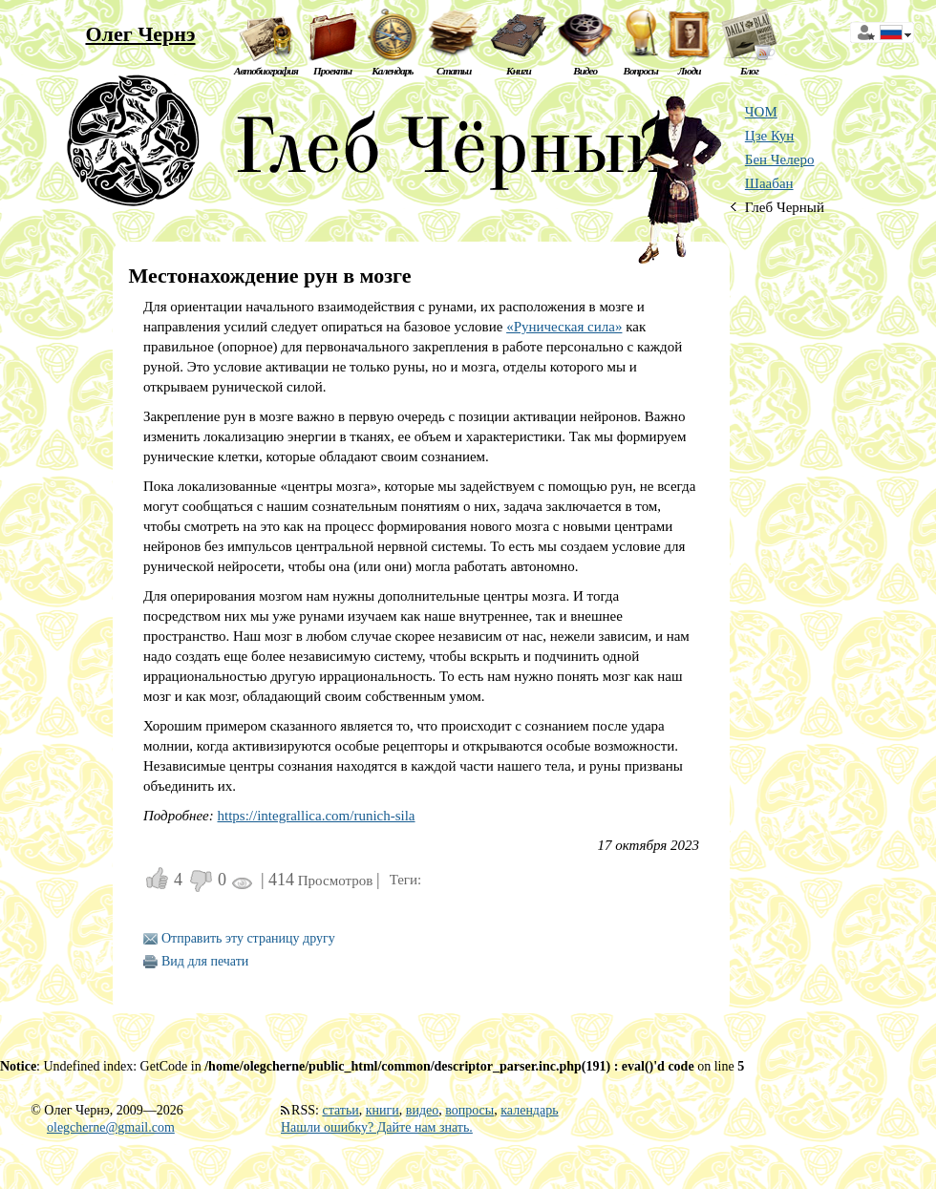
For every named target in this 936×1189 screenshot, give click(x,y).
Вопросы (640, 70)
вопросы (469, 1110)
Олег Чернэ (140, 34)
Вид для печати (204, 961)
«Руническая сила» (564, 326)
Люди (689, 70)
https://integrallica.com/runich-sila (316, 815)
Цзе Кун (770, 135)
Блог (749, 70)
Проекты (332, 70)
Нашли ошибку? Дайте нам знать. (377, 1127)
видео (422, 1110)
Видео (585, 70)
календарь (529, 1110)
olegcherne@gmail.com (111, 1127)
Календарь (392, 70)
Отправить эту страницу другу (248, 938)
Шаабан (769, 183)
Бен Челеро (780, 159)
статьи (340, 1110)
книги (382, 1110)
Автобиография (266, 70)
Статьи (453, 70)
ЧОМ (761, 111)
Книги (518, 70)
